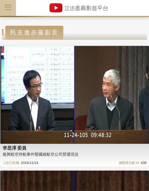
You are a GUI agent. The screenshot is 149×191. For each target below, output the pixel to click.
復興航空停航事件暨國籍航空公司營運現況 (40, 154)
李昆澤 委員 (15, 148)
